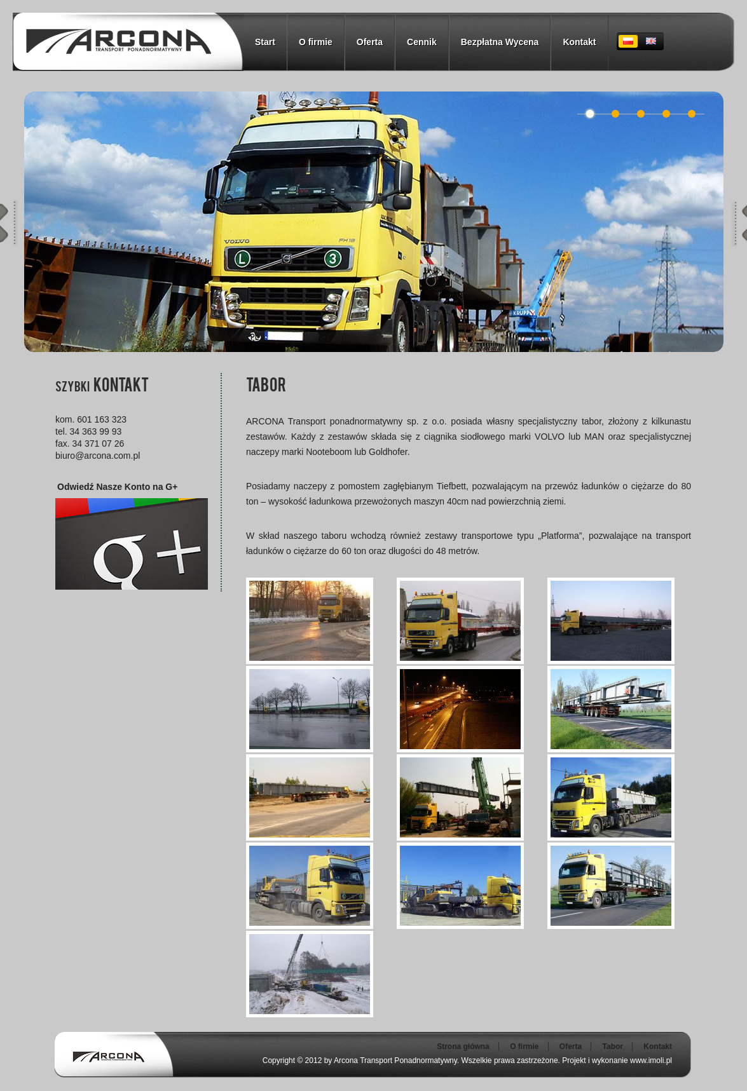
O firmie (315, 42)
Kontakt (579, 42)
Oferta (370, 42)
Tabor (613, 1046)
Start (265, 42)
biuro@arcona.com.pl (97, 456)
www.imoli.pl (651, 1060)
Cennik (422, 42)
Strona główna (463, 1046)
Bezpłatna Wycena (500, 42)
